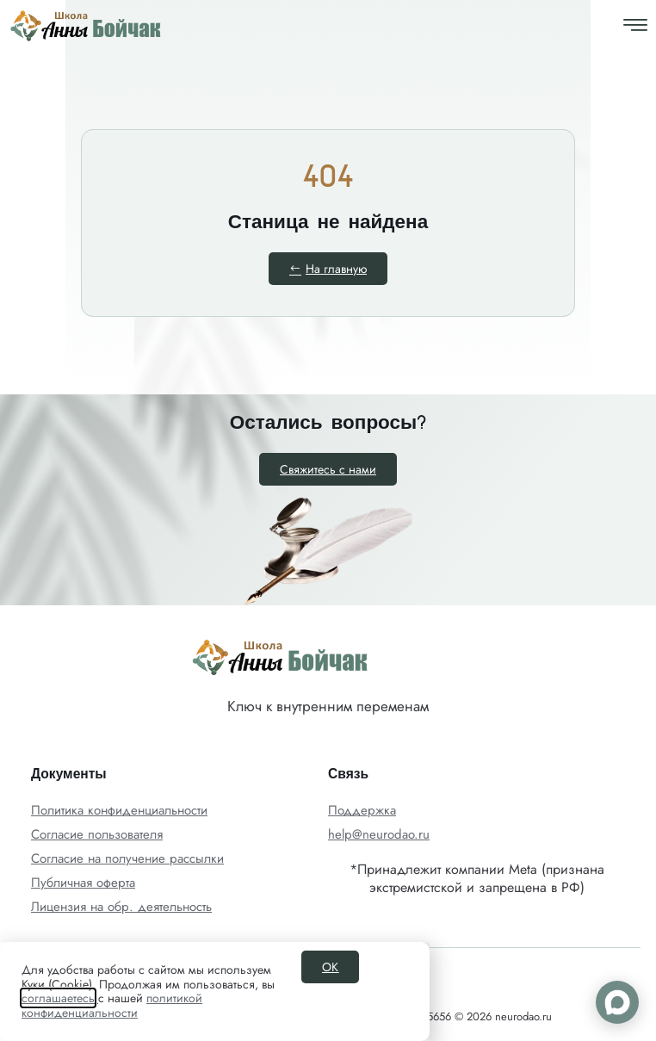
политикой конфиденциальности (112, 1005)
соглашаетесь (58, 998)
